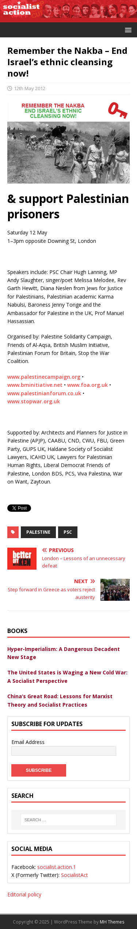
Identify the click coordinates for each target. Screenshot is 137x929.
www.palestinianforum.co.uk (44, 393)
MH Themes (112, 922)
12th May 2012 (29, 88)
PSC (68, 532)
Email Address (28, 742)
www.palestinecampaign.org (43, 376)
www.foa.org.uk (87, 384)
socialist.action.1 (56, 866)
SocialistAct (74, 874)
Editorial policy (24, 894)
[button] (127, 29)
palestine (38, 532)
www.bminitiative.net (34, 384)
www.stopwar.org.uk (33, 401)
